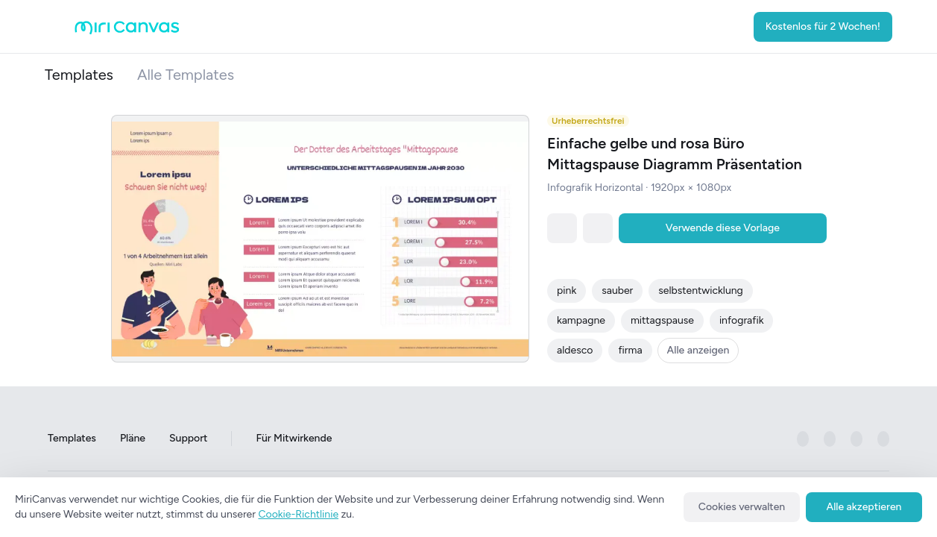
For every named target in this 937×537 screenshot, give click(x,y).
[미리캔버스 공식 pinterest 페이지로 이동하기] (856, 439)
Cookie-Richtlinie (298, 514)
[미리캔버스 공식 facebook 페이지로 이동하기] (803, 439)
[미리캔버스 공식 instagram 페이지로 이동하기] (830, 439)
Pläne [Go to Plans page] (132, 439)
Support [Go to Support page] (188, 439)
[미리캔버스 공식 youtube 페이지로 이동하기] (883, 439)
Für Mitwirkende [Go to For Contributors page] (294, 439)
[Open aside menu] (60, 27)
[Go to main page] (127, 31)
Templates (79, 75)
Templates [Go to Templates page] (72, 439)
